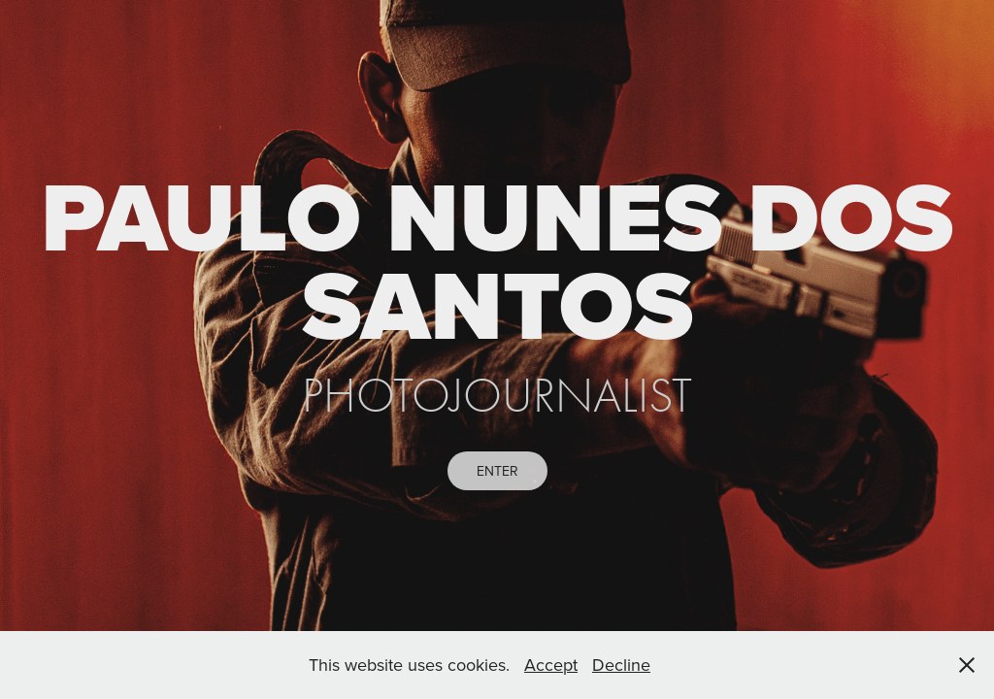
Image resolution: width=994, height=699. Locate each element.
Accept (551, 664)
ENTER (497, 471)
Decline (621, 664)
